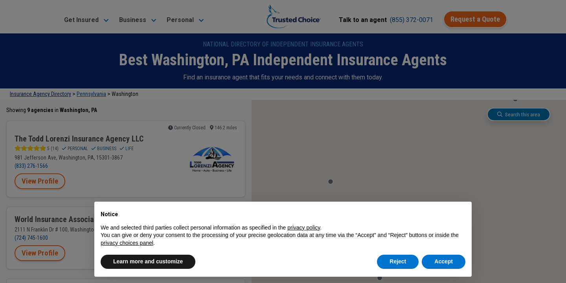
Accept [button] (443, 261)
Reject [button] (398, 261)
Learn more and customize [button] (148, 261)
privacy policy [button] (303, 227)
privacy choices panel (127, 243)
